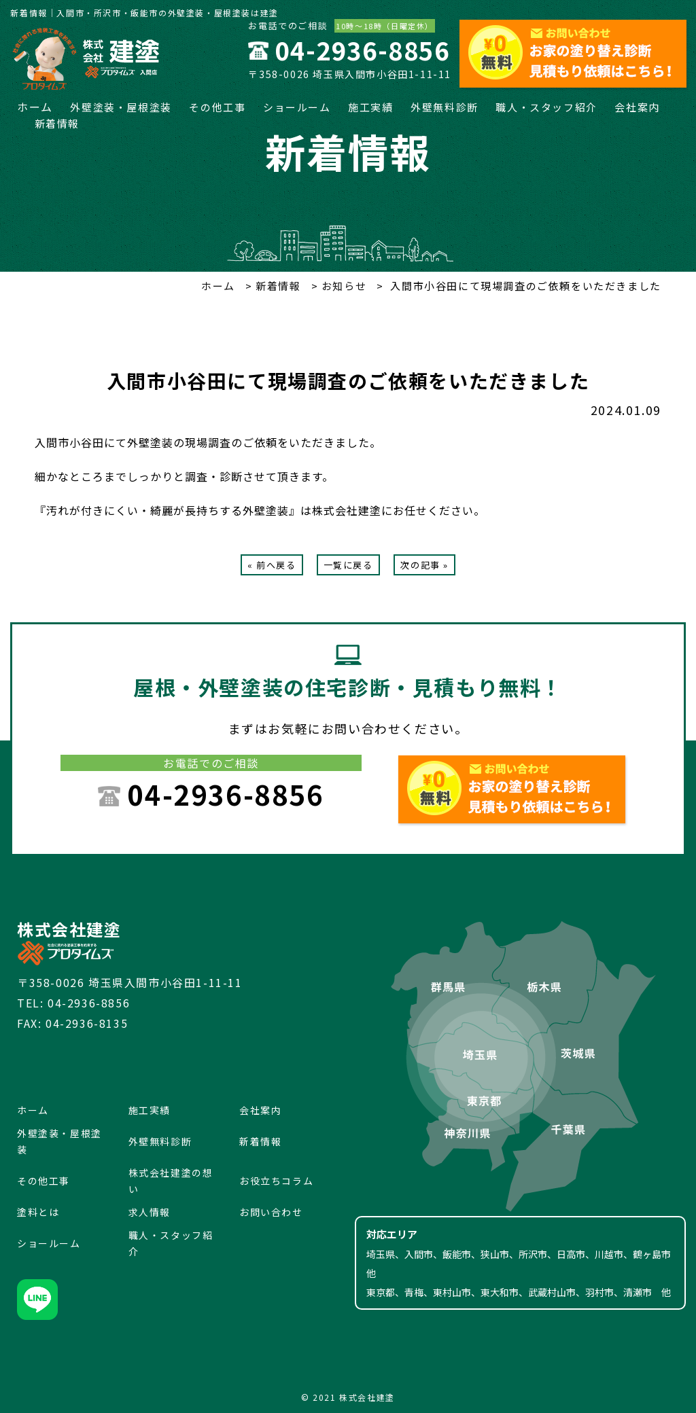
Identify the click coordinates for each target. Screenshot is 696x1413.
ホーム (35, 107)
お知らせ (342, 286)
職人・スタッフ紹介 (546, 107)
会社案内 (636, 107)
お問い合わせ (271, 1212)
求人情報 (149, 1212)
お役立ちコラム (276, 1180)
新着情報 (57, 123)
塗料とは (38, 1212)
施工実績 (370, 107)
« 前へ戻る (271, 564)
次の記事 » (424, 564)
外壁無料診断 (444, 107)
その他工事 (217, 107)
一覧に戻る (348, 564)
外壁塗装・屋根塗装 (120, 107)
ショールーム (297, 107)
